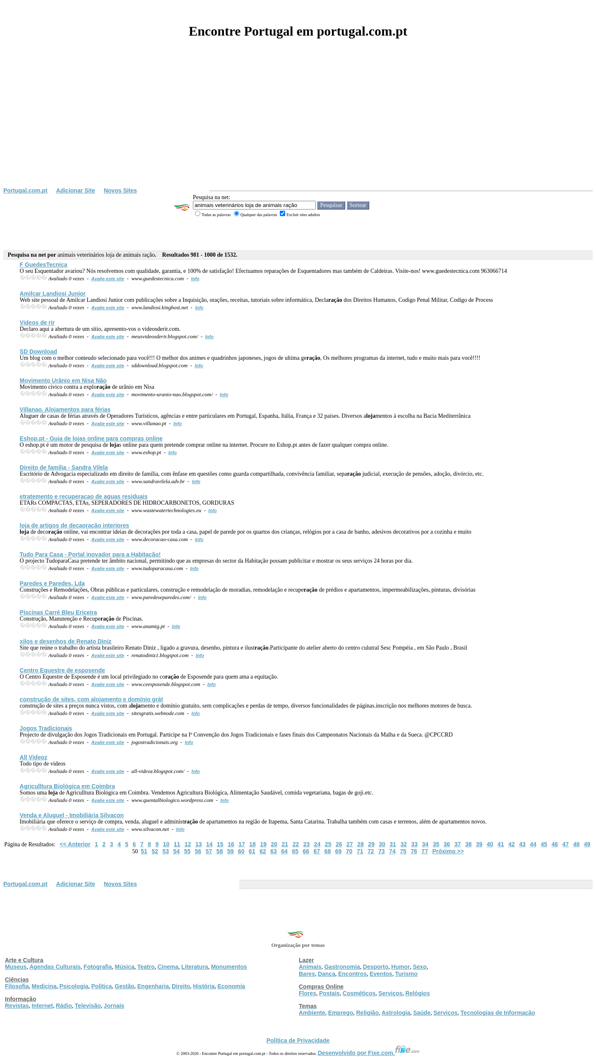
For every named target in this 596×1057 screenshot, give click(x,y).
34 (425, 844)
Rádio (64, 1005)
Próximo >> (448, 851)
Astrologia (396, 1012)
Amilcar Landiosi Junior (53, 293)
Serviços (390, 993)
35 (436, 844)
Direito (181, 986)
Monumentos (229, 966)
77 (424, 851)
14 (209, 844)
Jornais (114, 1005)
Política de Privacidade (298, 1040)
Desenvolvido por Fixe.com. (369, 1053)
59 (230, 851)
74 (392, 851)
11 (177, 844)
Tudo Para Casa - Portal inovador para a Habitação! (90, 554)
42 (511, 844)
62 (263, 851)
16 (231, 844)
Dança (326, 973)
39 (479, 844)
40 (490, 844)
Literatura (194, 966)
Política (101, 986)
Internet (42, 1005)
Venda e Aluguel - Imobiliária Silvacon (72, 815)
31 (392, 844)
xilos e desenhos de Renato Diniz (66, 641)
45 (544, 844)
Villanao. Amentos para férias (65, 409)
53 (165, 851)
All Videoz (34, 757)
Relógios (418, 993)
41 (500, 844)
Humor (400, 966)
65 (295, 851)
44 (533, 844)
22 (296, 844)
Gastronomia (342, 966)
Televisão (88, 1005)
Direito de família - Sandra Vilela (64, 467)
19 (263, 844)
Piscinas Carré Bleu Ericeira (58, 612)
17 (241, 844)
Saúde (421, 1012)
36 (447, 844)
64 (284, 851)
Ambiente (312, 1012)
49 (587, 844)
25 (328, 844)
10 (166, 844)
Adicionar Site (75, 190)
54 (176, 851)
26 (339, 844)
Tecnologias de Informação (498, 1012)
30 (382, 844)
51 (144, 851)
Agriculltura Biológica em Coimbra (67, 786)
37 (457, 844)
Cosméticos (359, 993)
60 (241, 851)
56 (198, 851)
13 (198, 844)
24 (317, 844)
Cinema (168, 966)
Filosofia (17, 986)
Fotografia (98, 966)
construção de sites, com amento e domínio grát (91, 699)
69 (338, 851)
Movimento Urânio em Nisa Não (63, 380)
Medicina (44, 986)
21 (285, 844)
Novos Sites (120, 190)
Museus (15, 966)
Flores (307, 993)
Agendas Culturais (55, 966)
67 (317, 851)
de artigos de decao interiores (75, 525)
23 (306, 844)
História (203, 986)
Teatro (146, 966)
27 (349, 844)
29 (371, 844)
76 (414, 851)
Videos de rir (37, 322)
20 (274, 844)
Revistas (17, 1005)
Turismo (406, 973)
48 (576, 844)
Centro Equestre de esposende (62, 670)
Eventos (381, 973)
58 (219, 851)
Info (195, 278)
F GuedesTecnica (43, 264)
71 (360, 851)
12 (188, 844)
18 (252, 844)
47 (565, 844)
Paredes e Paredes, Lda (52, 583)
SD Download (38, 351)
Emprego (340, 1012)
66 (306, 851)
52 (154, 851)
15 (220, 844)
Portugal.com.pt (25, 190)
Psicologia (73, 986)
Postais (329, 993)
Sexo (419, 966)
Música (124, 966)
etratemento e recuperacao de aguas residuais (84, 496)
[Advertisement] (298, 125)
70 (349, 851)
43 (522, 844)
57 (209, 851)
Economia (231, 986)
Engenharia (153, 986)
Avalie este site (108, 278)
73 (381, 851)
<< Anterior (75, 844)
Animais (310, 966)
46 (555, 844)
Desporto (375, 966)
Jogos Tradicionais (46, 728)
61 (252, 851)
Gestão (124, 986)
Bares (307, 973)
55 (187, 851)
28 (360, 844)
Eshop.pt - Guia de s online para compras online (91, 438)
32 (403, 844)
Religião (367, 1012)
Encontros (352, 973)
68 (327, 851)
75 (403, 851)
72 (371, 851)
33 (414, 844)
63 (273, 851)
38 (468, 844)
